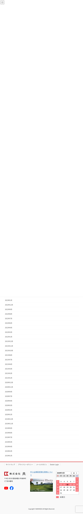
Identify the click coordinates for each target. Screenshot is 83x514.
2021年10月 (9, 350)
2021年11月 (9, 346)
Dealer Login (54, 464)
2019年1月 (8, 456)
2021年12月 (9, 341)
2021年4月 (8, 364)
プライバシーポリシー (25, 464)
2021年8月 (8, 355)
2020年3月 (8, 405)
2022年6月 (8, 323)
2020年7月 (8, 396)
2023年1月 (8, 300)
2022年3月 (8, 332)
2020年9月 (8, 392)
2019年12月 (9, 419)
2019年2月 (8, 451)
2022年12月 (9, 305)
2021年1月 (8, 378)
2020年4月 (8, 401)
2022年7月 (8, 318)
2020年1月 (8, 414)
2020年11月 (9, 387)
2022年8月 (8, 314)
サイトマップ (10, 464)
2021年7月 (8, 360)
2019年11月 (9, 423)
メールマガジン (41, 464)
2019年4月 (8, 446)
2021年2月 (8, 373)
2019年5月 (8, 442)
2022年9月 (8, 309)
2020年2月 (8, 410)
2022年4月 (8, 327)
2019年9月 (8, 428)
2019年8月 (8, 433)
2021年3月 (8, 369)
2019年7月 (8, 437)
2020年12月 (9, 382)
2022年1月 (8, 337)
